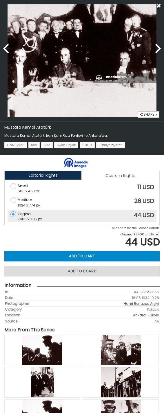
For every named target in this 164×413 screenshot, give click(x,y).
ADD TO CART (82, 256)
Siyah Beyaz (66, 145)
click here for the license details (136, 228)
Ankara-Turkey (146, 315)
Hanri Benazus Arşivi (141, 303)
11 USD (145, 187)
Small (23, 185)
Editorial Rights (43, 175)
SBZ (47, 145)
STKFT (87, 145)
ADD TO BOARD (82, 271)
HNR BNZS (15, 145)
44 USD (144, 215)
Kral (34, 145)
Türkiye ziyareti (111, 145)
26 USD (144, 201)
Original (25, 213)
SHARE (149, 114)
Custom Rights (120, 175)
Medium (25, 199)
